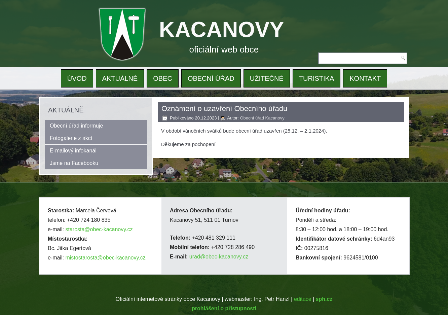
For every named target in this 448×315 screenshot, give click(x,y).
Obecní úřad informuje (76, 126)
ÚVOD (77, 78)
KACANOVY (221, 29)
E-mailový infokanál (73, 150)
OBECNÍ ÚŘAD (211, 78)
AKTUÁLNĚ (120, 78)
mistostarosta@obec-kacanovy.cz (105, 257)
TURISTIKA (316, 78)
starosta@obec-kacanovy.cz (99, 229)
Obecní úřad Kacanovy (262, 117)
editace (302, 299)
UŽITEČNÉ (267, 78)
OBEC (162, 78)
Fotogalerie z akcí (71, 138)
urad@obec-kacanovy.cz (218, 256)
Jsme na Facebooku (74, 163)
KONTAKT (365, 78)
